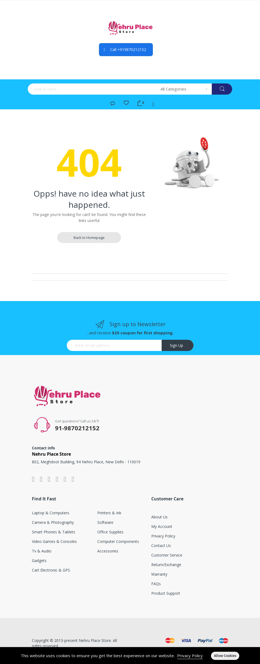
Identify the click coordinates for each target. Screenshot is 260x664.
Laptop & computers (50, 512)
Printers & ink (109, 512)
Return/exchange (166, 564)
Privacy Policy (190, 655)
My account (161, 526)
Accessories (107, 551)
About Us (159, 516)
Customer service (166, 555)
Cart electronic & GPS (51, 570)
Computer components (118, 541)
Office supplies (110, 531)
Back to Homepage (89, 237)
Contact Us (161, 545)
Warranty (159, 574)
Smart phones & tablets (53, 531)
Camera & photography (53, 522)
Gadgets (39, 560)
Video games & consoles (54, 541)
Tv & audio (42, 551)
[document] (130, 655)
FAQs (156, 583)
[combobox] (92, 89)
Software (105, 522)
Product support (165, 593)
